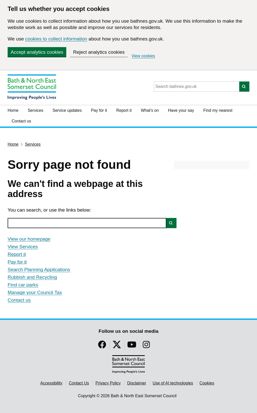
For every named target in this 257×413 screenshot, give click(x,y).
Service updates (67, 110)
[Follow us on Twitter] (117, 346)
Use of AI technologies (173, 383)
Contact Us (79, 383)
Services (35, 110)
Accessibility (51, 383)
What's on (150, 110)
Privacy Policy (108, 383)
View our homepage (29, 239)
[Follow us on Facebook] (102, 346)
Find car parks (23, 284)
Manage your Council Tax (35, 292)
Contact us (21, 121)
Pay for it (99, 110)
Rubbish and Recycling (32, 277)
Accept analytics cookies (37, 52)
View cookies (143, 56)
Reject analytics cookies (99, 52)
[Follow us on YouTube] (131, 346)
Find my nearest (217, 110)
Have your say (181, 110)
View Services (23, 246)
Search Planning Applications (39, 269)
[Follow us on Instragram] (146, 346)
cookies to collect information (56, 39)
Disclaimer (136, 383)
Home (13, 110)
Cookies (207, 383)
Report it (124, 110)
